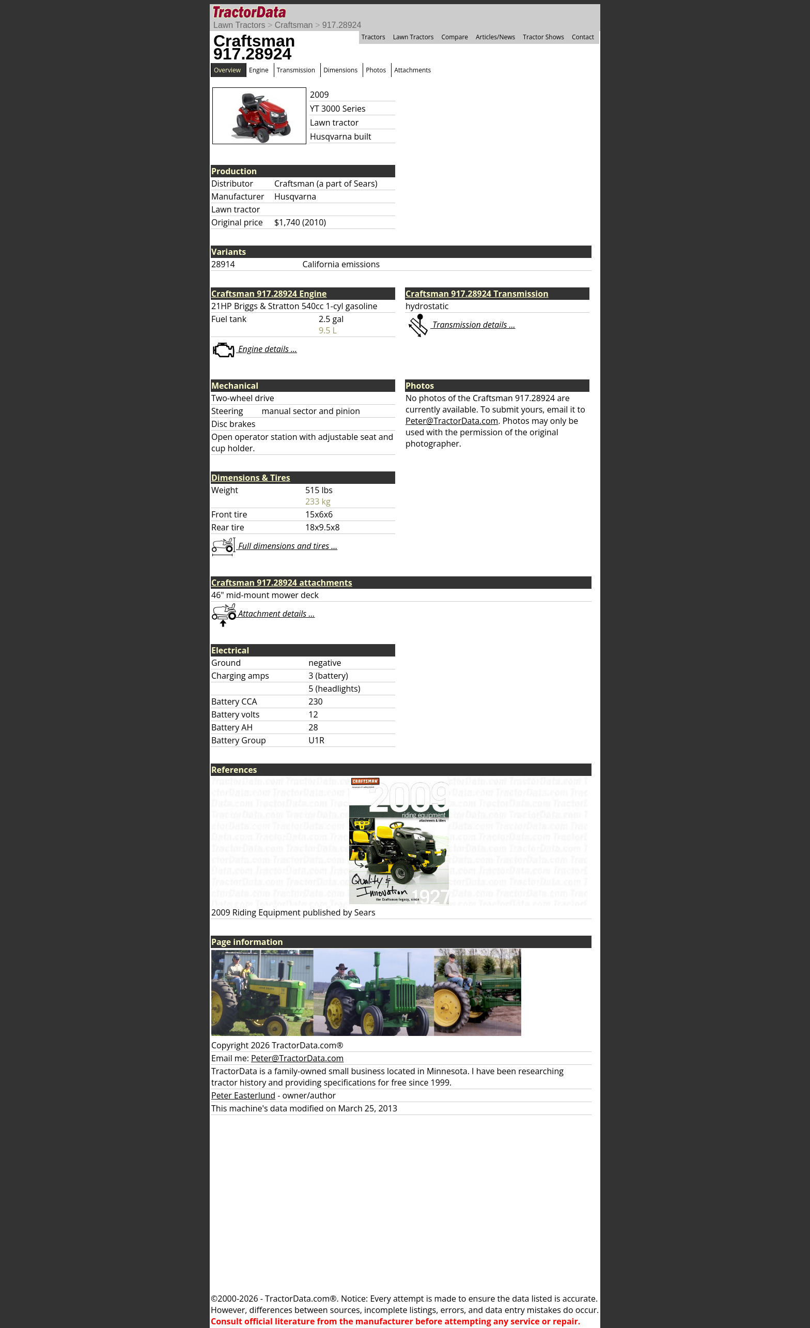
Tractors (373, 37)
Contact (583, 37)
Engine (259, 70)
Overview (227, 70)
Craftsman (294, 25)
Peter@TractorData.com (452, 420)
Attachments (412, 70)
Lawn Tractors (239, 25)
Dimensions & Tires (250, 477)
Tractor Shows (543, 37)
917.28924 (342, 25)
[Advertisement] (405, 1204)
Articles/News (495, 37)
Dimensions (340, 70)
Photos (376, 70)
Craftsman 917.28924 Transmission (477, 293)
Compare (454, 37)
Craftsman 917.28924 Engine (269, 293)
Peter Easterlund (243, 1095)
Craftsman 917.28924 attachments (281, 582)
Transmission (296, 70)
